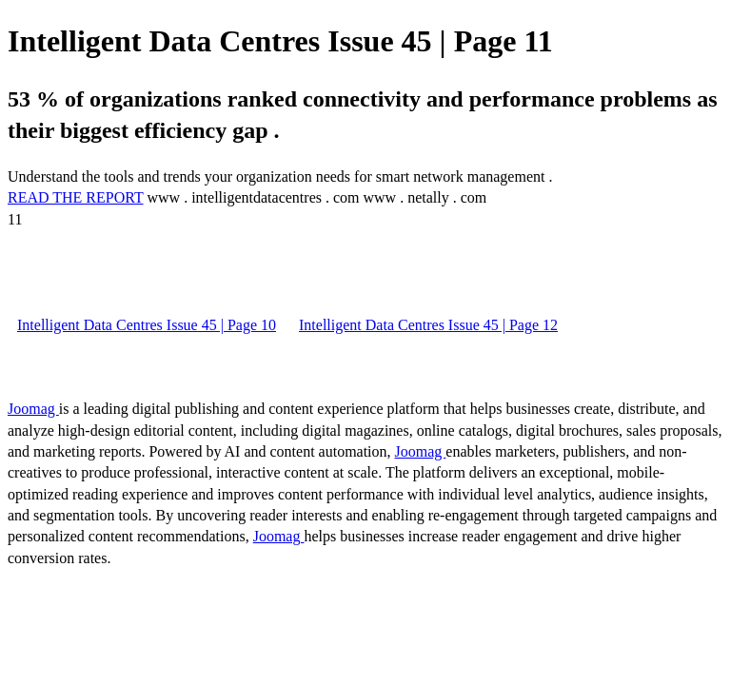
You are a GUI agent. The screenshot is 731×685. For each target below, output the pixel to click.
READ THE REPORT (75, 197)
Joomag (33, 409)
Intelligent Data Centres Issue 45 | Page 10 (146, 325)
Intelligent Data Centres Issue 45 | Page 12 (428, 325)
